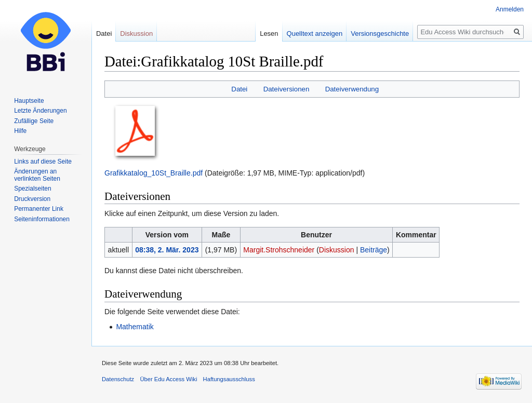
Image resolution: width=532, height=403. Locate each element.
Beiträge (373, 250)
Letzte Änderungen (40, 110)
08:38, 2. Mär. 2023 (166, 250)
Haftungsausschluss (229, 379)
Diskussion (336, 250)
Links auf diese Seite (43, 161)
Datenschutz (118, 379)
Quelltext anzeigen (315, 33)
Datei (239, 89)
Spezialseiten (32, 188)
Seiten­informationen (42, 219)
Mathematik (134, 327)
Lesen (269, 33)
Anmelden (510, 9)
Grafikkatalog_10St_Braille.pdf (153, 173)
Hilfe (20, 131)
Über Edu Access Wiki (168, 379)
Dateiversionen (286, 89)
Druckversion (32, 199)
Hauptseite (29, 100)
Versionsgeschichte (380, 33)
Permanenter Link (38, 208)
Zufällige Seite (34, 121)
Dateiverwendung (352, 89)
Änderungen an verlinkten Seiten (37, 175)
